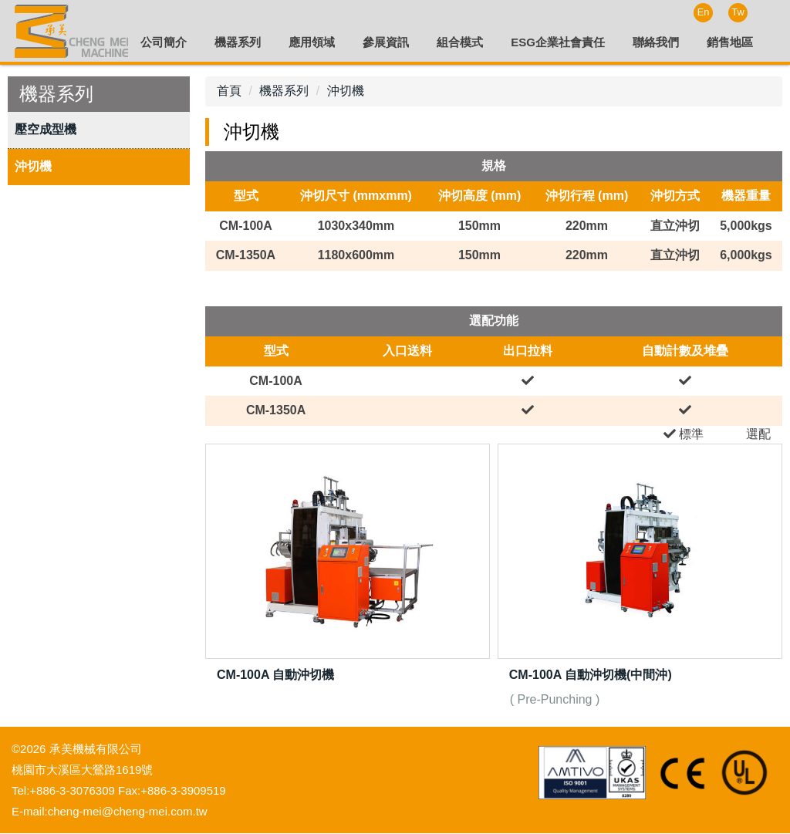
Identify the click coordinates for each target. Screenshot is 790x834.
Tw (737, 12)
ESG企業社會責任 (558, 42)
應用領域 (312, 42)
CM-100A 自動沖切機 (275, 675)
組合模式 (460, 42)
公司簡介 (163, 42)
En (703, 12)
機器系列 (237, 42)
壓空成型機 (45, 130)
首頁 (229, 91)
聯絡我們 (656, 42)
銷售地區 (730, 42)
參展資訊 (386, 42)
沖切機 (33, 167)
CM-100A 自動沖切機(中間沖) (590, 675)
